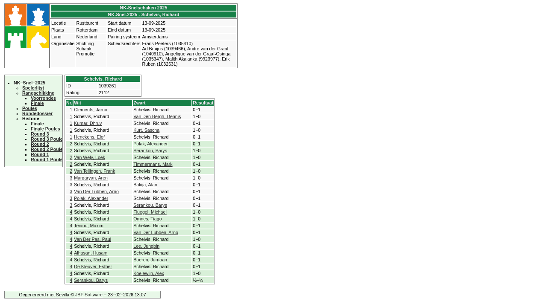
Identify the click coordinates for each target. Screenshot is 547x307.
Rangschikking (38, 93)
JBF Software (89, 294)
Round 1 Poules (48, 159)
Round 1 (40, 154)
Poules (29, 108)
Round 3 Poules (48, 139)
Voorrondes (43, 98)
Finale (37, 103)
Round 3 (40, 133)
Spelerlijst (33, 87)
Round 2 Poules (48, 149)
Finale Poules (45, 128)
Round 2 (40, 144)
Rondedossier (37, 113)
